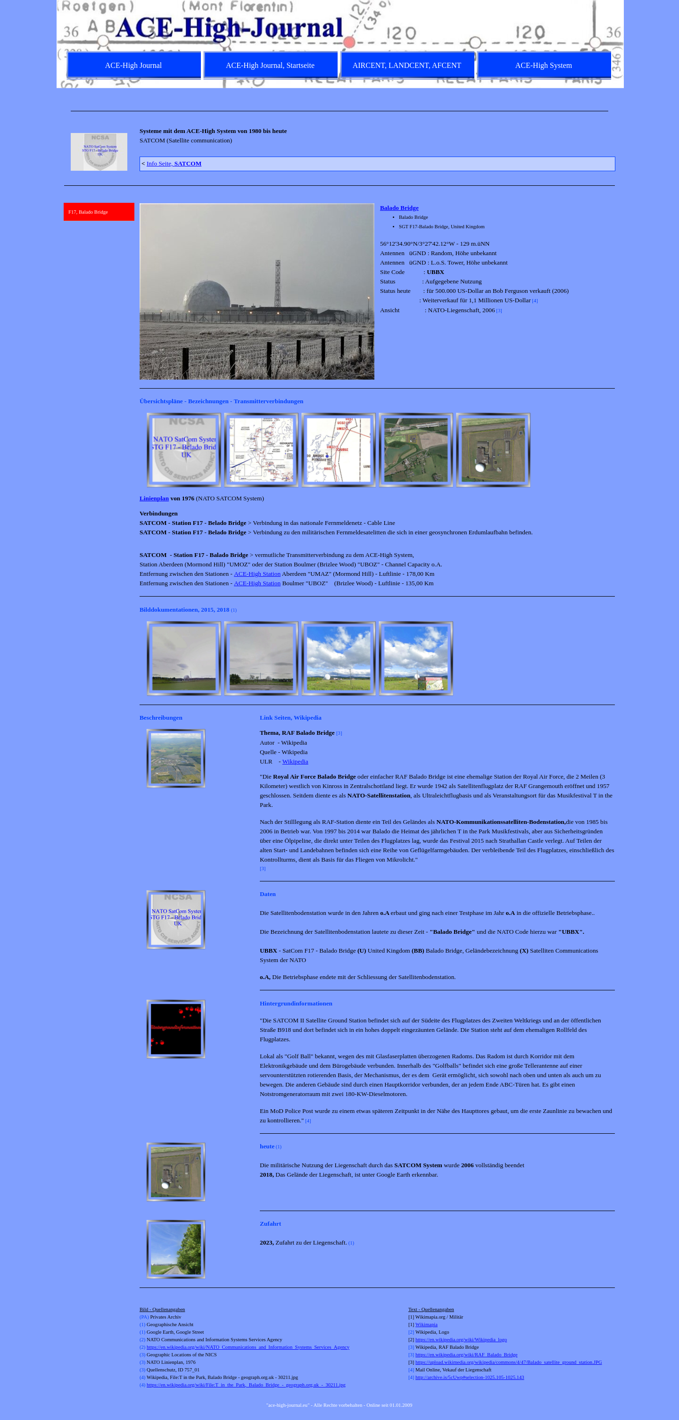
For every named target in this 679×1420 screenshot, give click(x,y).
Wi (418, 1324)
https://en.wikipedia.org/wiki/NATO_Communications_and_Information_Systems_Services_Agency (248, 1347)
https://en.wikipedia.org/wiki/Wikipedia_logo (461, 1339)
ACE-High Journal (133, 65)
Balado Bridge (399, 207)
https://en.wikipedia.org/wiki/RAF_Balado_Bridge (466, 1354)
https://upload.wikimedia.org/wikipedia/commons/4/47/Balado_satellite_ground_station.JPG (508, 1362)
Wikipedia (295, 761)
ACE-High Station (257, 573)
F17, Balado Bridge (88, 212)
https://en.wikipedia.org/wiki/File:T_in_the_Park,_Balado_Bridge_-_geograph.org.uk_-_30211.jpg (246, 1384)
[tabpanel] (377, 135)
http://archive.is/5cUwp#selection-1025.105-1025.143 (469, 1377)
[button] (184, 450)
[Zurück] (143, 450)
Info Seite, (174, 163)
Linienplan (154, 498)
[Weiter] (610, 450)
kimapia (430, 1324)
